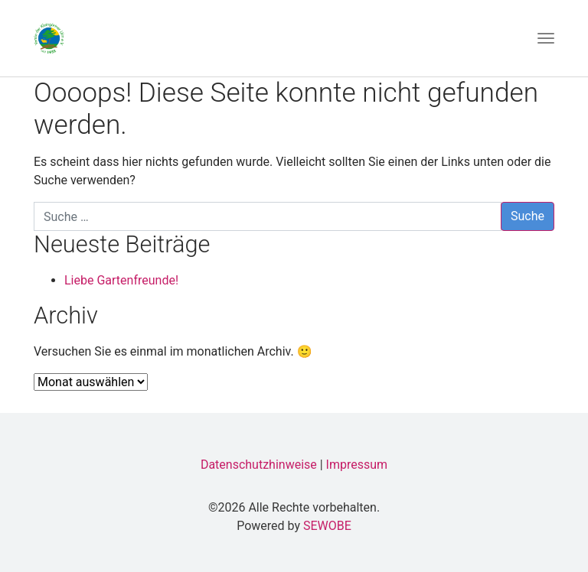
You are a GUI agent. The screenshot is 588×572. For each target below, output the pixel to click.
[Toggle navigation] (545, 38)
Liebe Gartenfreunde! (121, 280)
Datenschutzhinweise (259, 464)
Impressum (357, 464)
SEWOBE (327, 525)
